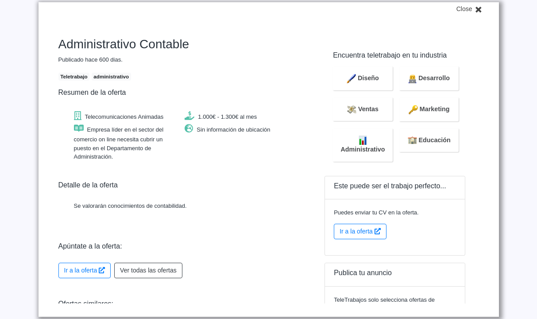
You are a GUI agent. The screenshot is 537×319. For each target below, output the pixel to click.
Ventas (363, 109)
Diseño (363, 78)
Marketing (429, 109)
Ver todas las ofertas (148, 270)
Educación (429, 140)
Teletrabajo (73, 76)
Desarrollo (429, 78)
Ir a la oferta (84, 270)
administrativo (111, 76)
